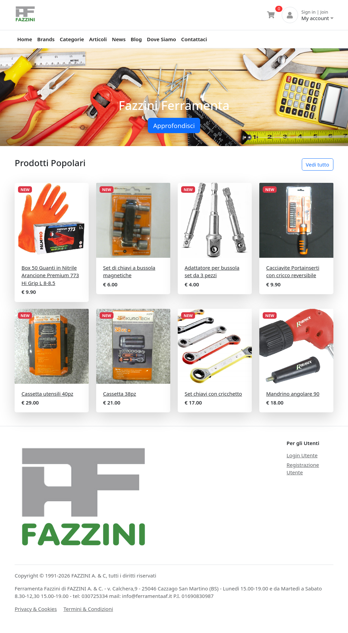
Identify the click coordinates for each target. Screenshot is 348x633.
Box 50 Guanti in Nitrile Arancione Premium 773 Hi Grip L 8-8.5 (50, 275)
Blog (136, 39)
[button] (26, 97)
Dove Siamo (161, 39)
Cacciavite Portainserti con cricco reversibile (292, 271)
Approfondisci (174, 125)
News (118, 39)
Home (24, 39)
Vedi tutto (317, 164)
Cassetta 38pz (119, 393)
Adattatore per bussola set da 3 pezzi (212, 271)
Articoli (98, 39)
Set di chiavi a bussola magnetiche (129, 271)
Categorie (72, 39)
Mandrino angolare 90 (292, 393)
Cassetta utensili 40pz (47, 393)
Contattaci (194, 39)
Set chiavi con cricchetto (213, 393)
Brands (46, 39)
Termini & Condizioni (88, 608)
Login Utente (301, 455)
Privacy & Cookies (36, 608)
